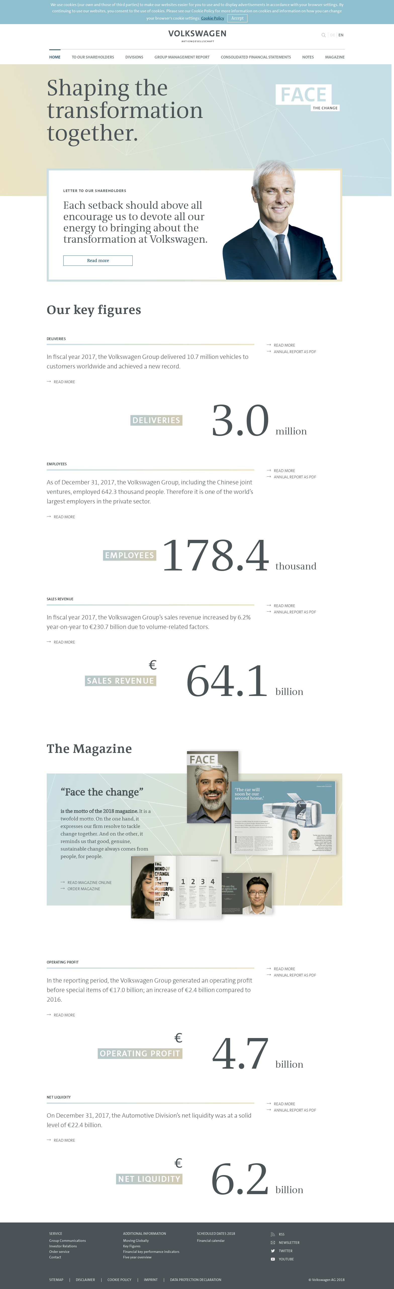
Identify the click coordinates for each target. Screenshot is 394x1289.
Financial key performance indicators (151, 1251)
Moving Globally (136, 1240)
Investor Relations (63, 1246)
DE (332, 35)
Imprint (151, 1279)
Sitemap (56, 1279)
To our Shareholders (93, 57)
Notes (308, 57)
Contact (55, 1257)
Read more (98, 260)
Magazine (335, 57)
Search (323, 35)
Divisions (134, 57)
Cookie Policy (212, 18)
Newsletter (289, 1242)
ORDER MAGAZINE (84, 888)
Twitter (285, 1251)
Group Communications (67, 1240)
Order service (59, 1251)
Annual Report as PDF (291, 352)
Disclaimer (85, 1279)
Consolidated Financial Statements (256, 57)
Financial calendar (211, 1240)
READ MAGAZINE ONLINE (90, 882)
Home (55, 57)
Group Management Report (182, 57)
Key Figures (131, 1246)
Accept (237, 18)
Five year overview (137, 1257)
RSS (281, 1234)
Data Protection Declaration (195, 1279)
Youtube (286, 1259)
